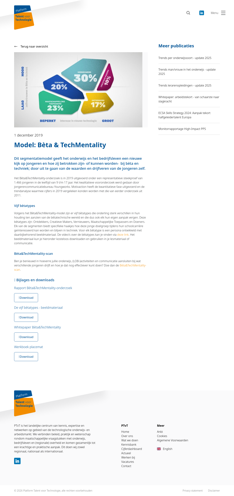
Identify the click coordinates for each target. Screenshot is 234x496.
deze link (123, 235)
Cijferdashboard (131, 449)
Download (26, 298)
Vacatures (127, 462)
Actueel (126, 453)
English (164, 449)
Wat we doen (129, 440)
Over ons (127, 436)
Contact (126, 466)
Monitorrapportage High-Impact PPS (182, 129)
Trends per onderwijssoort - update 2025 (184, 58)
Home (125, 432)
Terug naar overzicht (31, 46)
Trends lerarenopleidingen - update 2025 (184, 85)
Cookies (162, 436)
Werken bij (128, 457)
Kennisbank (128, 445)
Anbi (160, 432)
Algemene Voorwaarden (172, 440)
